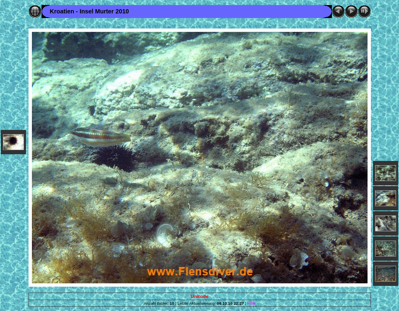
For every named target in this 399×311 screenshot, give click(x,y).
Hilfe (251, 303)
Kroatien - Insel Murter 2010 (89, 11)
